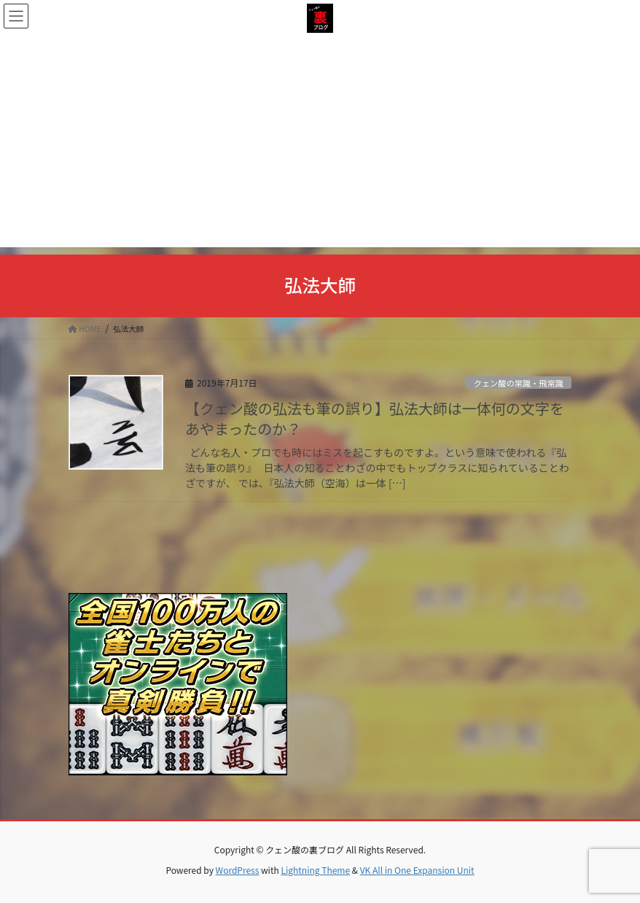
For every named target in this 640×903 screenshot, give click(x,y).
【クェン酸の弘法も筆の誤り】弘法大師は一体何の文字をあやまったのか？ (374, 418)
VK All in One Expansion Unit (417, 870)
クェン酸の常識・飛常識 (518, 383)
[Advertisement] (320, 145)
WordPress (237, 870)
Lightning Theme (315, 870)
